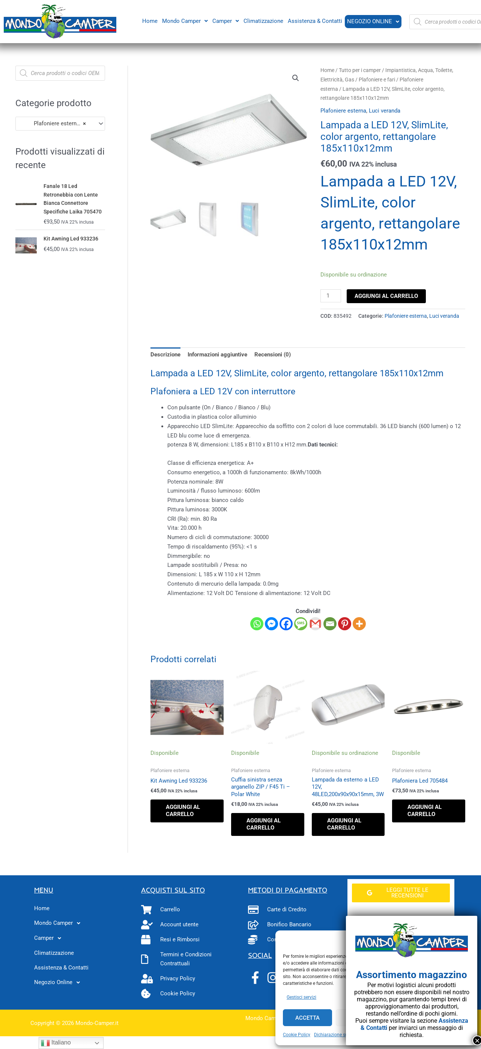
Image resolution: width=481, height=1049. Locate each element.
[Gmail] (315, 623)
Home (149, 20)
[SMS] (300, 623)
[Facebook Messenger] (271, 623)
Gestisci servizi (301, 997)
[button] (184, 20)
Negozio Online (373, 21)
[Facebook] (286, 623)
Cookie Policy (296, 1034)
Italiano (56, 1042)
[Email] (330, 623)
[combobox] (60, 124)
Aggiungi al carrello (386, 296)
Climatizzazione (263, 20)
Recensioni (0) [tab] (272, 354)
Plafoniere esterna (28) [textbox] (56, 123)
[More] (359, 623)
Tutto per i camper (360, 70)
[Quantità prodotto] (330, 296)
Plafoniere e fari (377, 80)
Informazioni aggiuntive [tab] (217, 354)
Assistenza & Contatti (314, 20)
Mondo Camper (184, 20)
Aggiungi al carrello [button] (183, 811)
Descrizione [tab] (165, 354)
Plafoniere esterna (343, 110)
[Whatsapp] (256, 623)
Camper (225, 20)
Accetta (307, 1017)
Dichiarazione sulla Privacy (341, 1034)
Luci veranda (384, 110)
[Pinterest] (344, 623)
